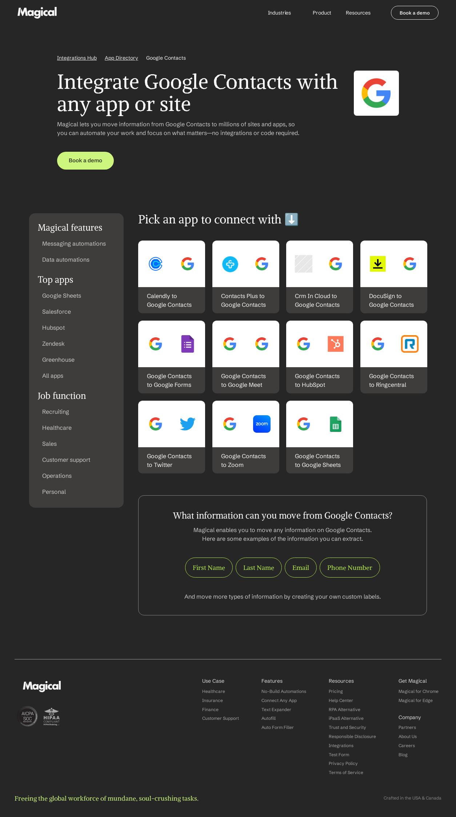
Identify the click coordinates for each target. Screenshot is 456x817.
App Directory (121, 58)
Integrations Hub (77, 58)
